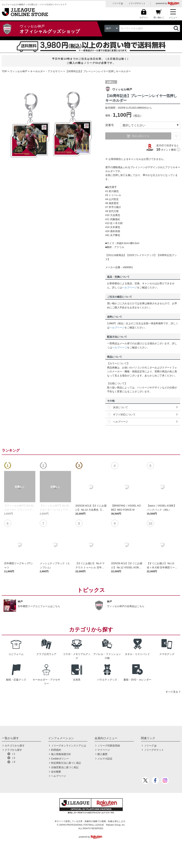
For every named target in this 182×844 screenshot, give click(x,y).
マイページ (103, 749)
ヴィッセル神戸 (18, 71)
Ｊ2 (13, 757)
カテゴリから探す (15, 745)
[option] (50, 125)
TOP (4, 71)
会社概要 (56, 771)
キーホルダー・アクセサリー (46, 71)
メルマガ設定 (104, 758)
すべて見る (172, 691)
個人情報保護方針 (61, 754)
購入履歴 (102, 754)
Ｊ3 (13, 761)
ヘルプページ (129, 287)
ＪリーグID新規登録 (108, 745)
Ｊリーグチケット (136, 3)
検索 (176, 28)
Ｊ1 (13, 753)
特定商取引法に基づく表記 (66, 762)
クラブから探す (13, 749)
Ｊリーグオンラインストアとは (68, 745)
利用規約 (56, 749)
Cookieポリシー (60, 758)
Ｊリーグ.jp (117, 3)
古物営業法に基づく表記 (65, 767)
